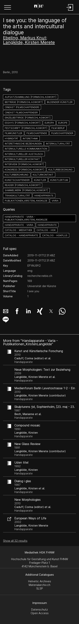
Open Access (40, 613)
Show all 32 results (15, 540)
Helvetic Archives (39, 581)
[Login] (69, 11)
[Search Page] (38, 6)
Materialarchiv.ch (39, 585)
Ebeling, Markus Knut (24, 37)
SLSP (39, 588)
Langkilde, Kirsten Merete (29, 42)
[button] (7, 8)
